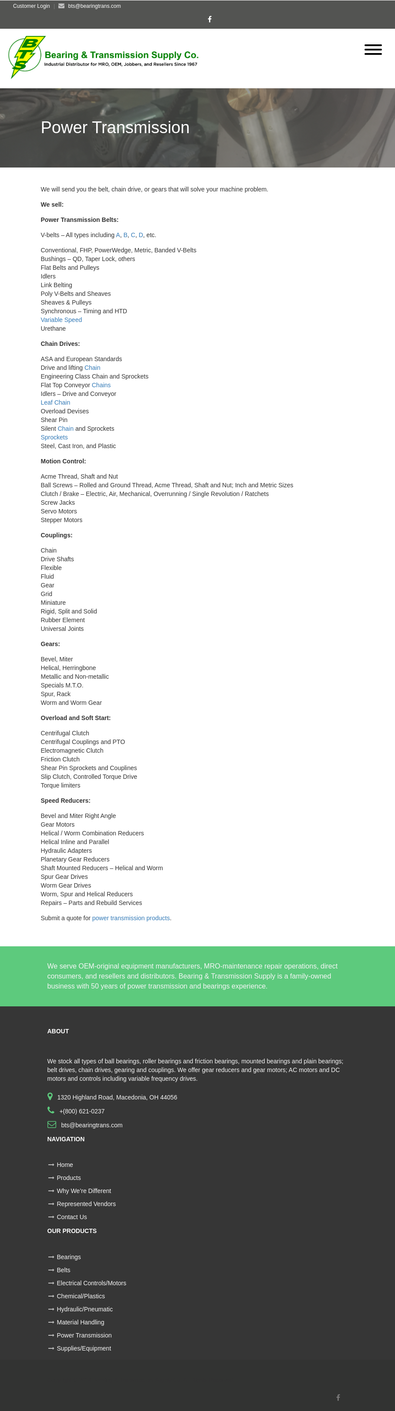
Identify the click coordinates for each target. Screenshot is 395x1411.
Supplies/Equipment (84, 1348)
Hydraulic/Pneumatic (85, 1309)
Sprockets (54, 437)
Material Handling (81, 1322)
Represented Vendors (86, 1203)
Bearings (69, 1256)
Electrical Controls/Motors (92, 1283)
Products (69, 1177)
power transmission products (131, 918)
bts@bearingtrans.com (91, 1125)
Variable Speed (61, 319)
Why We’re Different (84, 1190)
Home (65, 1164)
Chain (92, 367)
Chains (101, 385)
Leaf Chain (56, 402)
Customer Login (31, 6)
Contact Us (72, 1216)
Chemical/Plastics (81, 1296)
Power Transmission (84, 1335)
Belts (64, 1270)
